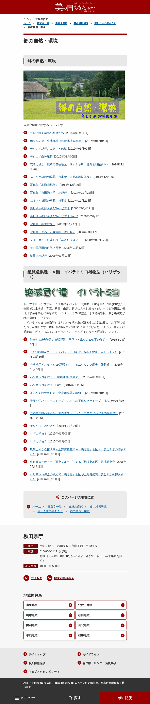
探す (77, 698)
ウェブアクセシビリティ (44, 671)
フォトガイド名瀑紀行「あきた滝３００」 (57, 239)
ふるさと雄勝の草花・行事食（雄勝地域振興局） (61, 176)
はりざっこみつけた (42, 425)
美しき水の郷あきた (105, 23)
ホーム (27, 23)
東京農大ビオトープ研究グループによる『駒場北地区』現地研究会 (72, 461)
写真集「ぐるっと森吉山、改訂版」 (52, 232)
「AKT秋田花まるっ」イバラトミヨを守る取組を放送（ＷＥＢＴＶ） (74, 352)
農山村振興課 (81, 23)
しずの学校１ (38, 433)
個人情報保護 (36, 663)
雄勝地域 (83, 635)
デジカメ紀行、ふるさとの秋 (48, 148)
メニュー (27, 698)
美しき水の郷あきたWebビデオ (50, 208)
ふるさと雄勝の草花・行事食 (48, 200)
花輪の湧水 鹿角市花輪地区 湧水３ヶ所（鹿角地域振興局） (69, 164)
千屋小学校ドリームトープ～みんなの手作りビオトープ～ (67, 400)
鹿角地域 (31, 605)
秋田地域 (83, 615)
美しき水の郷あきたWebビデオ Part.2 (54, 216)
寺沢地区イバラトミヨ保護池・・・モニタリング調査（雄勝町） (71, 364)
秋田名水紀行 (38, 255)
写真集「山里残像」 (42, 224)
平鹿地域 (31, 635)
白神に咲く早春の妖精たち (47, 133)
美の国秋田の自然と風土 (45, 247)
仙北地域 (83, 625)
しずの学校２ (38, 441)
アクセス (36, 578)
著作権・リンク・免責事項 (99, 663)
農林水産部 (61, 23)
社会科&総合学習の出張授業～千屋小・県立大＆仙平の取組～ (69, 339)
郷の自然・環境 (80, 511)
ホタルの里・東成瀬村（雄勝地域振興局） (57, 140)
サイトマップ (36, 654)
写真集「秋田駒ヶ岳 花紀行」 (50, 192)
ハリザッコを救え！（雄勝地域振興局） (55, 377)
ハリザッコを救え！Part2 (46, 385)
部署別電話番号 (64, 578)
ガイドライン (90, 654)
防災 (128, 698)
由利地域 (31, 625)
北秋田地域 (85, 605)
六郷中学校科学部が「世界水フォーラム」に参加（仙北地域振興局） (74, 413)
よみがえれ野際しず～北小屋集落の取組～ (57, 392)
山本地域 (31, 615)
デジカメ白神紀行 (41, 156)
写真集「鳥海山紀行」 (44, 184)
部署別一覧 (43, 23)
